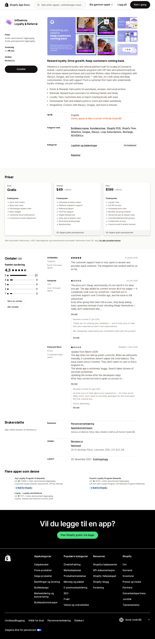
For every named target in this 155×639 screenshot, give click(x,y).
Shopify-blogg (101, 581)
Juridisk (127, 599)
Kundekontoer (98, 128)
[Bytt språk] (137, 619)
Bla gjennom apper (101, 4)
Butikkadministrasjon (46, 602)
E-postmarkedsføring (75, 587)
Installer (21, 69)
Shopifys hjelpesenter (105, 564)
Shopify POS (114, 128)
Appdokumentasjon (81, 428)
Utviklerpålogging (15, 620)
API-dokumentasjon (104, 570)
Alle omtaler (13, 307)
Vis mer (74, 314)
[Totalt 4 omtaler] (37, 279)
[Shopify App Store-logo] (17, 5)
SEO (66, 593)
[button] (40, 483)
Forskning (98, 587)
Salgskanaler (41, 564)
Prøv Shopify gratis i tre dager (77, 535)
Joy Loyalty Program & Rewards (30, 478)
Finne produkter (43, 570)
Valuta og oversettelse (76, 604)
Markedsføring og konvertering (44, 595)
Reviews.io (10, 60)
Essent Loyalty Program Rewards (105, 478)
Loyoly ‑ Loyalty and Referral (28, 493)
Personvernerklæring (82, 423)
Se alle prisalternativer (110, 240)
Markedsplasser (72, 570)
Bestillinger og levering (47, 581)
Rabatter (76, 155)
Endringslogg (100, 459)
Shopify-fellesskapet (104, 576)
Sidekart (79, 620)
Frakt (66, 599)
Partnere (127, 587)
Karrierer (127, 570)
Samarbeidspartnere (134, 593)
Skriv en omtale (14, 301)
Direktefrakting (72, 564)
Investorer (128, 576)
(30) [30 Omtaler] (12, 50)
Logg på (122, 4)
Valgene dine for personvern (20, 630)
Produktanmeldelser (75, 576)
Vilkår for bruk (36, 620)
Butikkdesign (41, 587)
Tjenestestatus (131, 604)
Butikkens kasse (80, 128)
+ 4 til (127, 49)
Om (125, 564)
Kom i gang (140, 4)
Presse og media (132, 581)
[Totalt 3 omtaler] (37, 293)
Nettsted (76, 445)
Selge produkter (43, 576)
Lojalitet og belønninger (84, 145)
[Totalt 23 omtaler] (36, 275)
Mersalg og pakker (74, 581)
